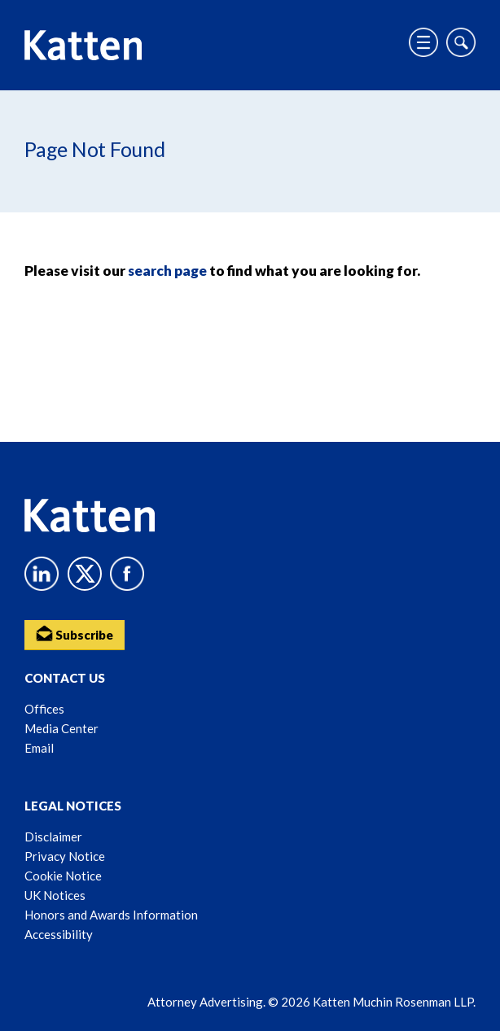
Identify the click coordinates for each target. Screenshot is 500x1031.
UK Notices (55, 895)
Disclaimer (53, 836)
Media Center (61, 728)
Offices (44, 708)
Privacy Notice (64, 856)
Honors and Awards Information (111, 914)
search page (167, 270)
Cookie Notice (63, 875)
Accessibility (58, 934)
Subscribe (74, 633)
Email (39, 747)
